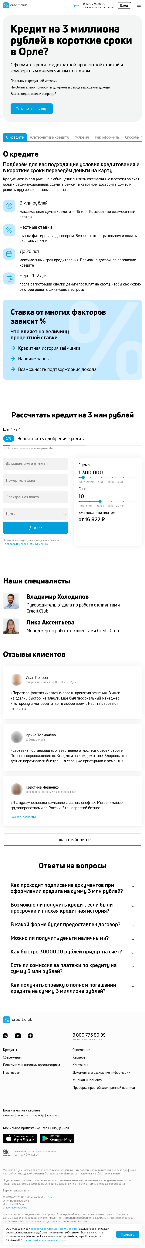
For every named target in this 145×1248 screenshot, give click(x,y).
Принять (127, 1234)
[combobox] (35, 465)
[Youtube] (18, 1037)
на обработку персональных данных (25, 545)
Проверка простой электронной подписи (103, 1089)
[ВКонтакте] (5, 1037)
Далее (35, 529)
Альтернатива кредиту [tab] (49, 138)
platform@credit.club (15, 1209)
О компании (81, 1051)
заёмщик (8, 1117)
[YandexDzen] (31, 1037)
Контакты (80, 1066)
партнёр (38, 1117)
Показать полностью (23, 818)
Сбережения (12, 1059)
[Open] (64, 515)
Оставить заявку (33, 109)
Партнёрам (11, 1074)
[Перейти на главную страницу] (15, 5)
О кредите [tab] (15, 138)
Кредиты (10, 1051)
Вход (124, 5)
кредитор (53, 1117)
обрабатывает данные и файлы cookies (54, 1228)
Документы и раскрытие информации (101, 1074)
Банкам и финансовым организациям (31, 1066)
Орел (75, 5)
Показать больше (73, 841)
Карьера (78, 1059)
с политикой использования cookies (46, 1240)
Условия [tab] (82, 138)
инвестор (23, 1117)
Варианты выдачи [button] (16, 1192)
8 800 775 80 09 (94, 4)
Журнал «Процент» (87, 1081)
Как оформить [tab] (107, 138)
